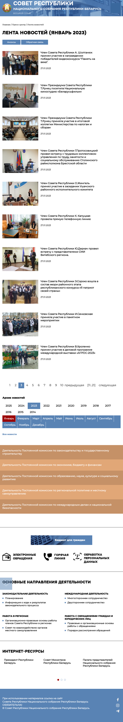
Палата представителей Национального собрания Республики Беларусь (99, 662)
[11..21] (91, 385)
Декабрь (38, 424)
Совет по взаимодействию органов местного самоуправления (26, 629)
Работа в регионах (15, 616)
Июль (79, 418)
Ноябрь (24, 424)
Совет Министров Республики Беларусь (57, 661)
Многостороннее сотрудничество (87, 598)
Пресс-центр (18, 24)
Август (91, 418)
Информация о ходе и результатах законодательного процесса (25, 604)
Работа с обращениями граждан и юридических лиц (89, 617)
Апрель (48, 418)
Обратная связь (34, 42)
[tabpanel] (22, 661)
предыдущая (74, 385)
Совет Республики (57, 5)
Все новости (9, 434)
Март (36, 418)
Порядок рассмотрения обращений (88, 630)
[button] (116, 8)
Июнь (69, 418)
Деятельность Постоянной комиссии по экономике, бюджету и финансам (52, 464)
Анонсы (11, 42)
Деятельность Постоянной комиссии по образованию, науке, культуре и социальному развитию (60, 478)
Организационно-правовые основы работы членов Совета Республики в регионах (31, 622)
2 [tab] (62, 680)
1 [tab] (58, 680)
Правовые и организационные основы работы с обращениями (90, 625)
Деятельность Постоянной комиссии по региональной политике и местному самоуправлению (54, 492)
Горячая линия (56, 557)
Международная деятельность (86, 593)
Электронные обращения (19, 557)
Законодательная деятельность (25, 593)
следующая (107, 385)
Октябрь (10, 424)
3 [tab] (65, 680)
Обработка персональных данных (91, 558)
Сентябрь (105, 418)
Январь (9, 418)
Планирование (14, 598)
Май (59, 418)
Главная (6, 24)
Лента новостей (35, 24)
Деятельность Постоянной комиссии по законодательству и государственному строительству (55, 452)
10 (61, 385)
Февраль (23, 418)
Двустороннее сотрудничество (85, 602)
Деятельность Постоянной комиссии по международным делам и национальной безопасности (56, 506)
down (6, 584)
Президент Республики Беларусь (18, 661)
